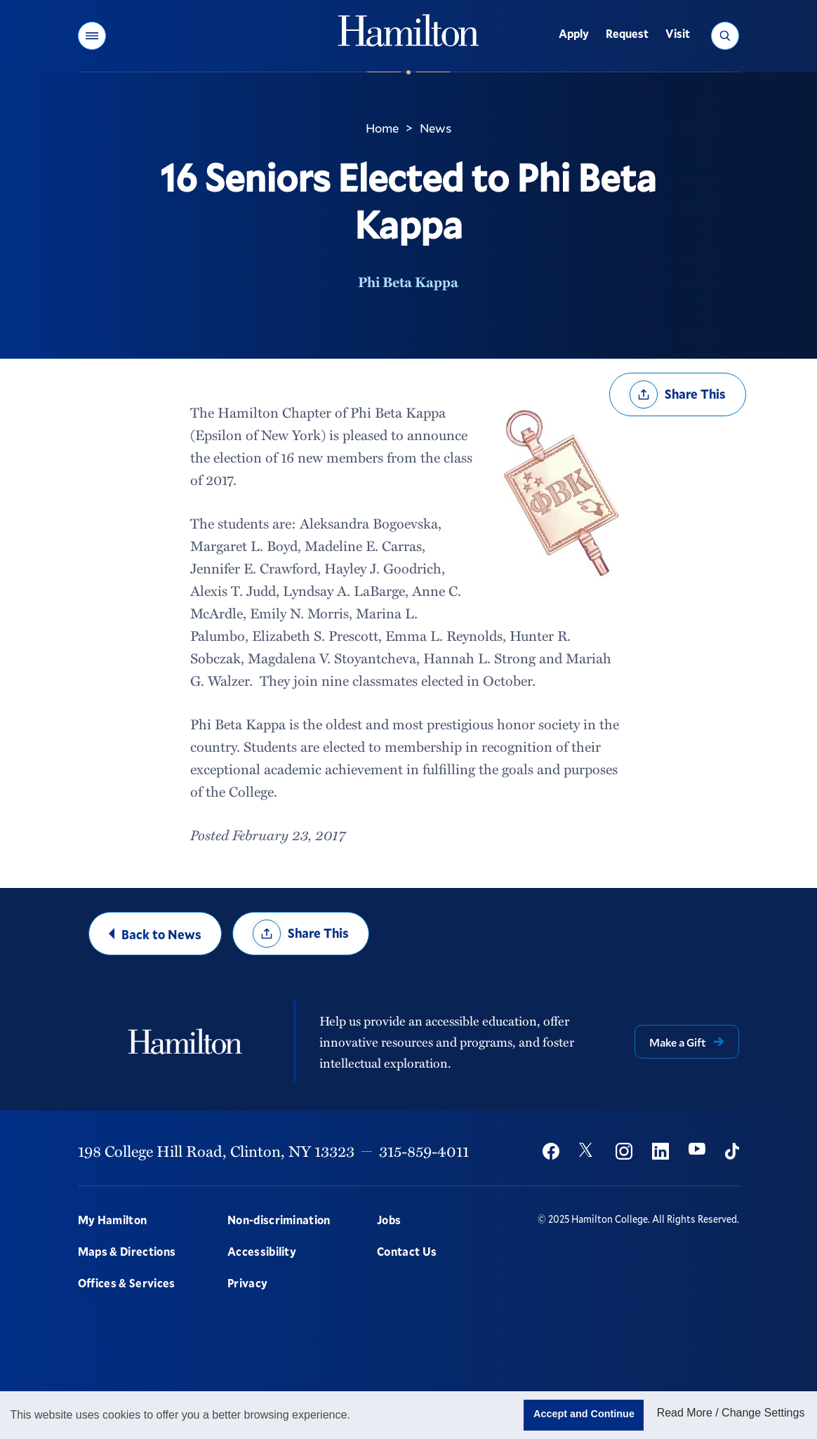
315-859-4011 (424, 1150)
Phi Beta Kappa (408, 281)
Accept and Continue (584, 1413)
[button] (91, 35)
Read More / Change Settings (731, 1413)
